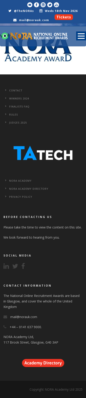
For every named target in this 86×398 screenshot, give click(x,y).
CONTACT (15, 90)
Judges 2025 (18, 122)
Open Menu (81, 35)
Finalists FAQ (19, 106)
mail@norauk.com (34, 20)
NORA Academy (20, 180)
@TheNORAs (24, 11)
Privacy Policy (20, 196)
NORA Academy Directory (28, 188)
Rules (13, 114)
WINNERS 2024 (19, 98)
